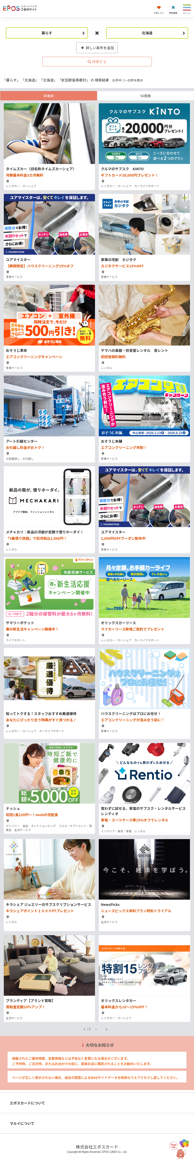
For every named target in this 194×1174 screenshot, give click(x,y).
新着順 (49, 95)
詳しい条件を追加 (97, 47)
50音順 (145, 95)
